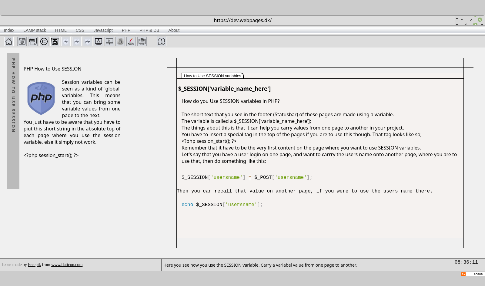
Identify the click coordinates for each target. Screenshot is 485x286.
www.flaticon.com (66, 264)
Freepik (34, 264)
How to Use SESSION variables (212, 76)
